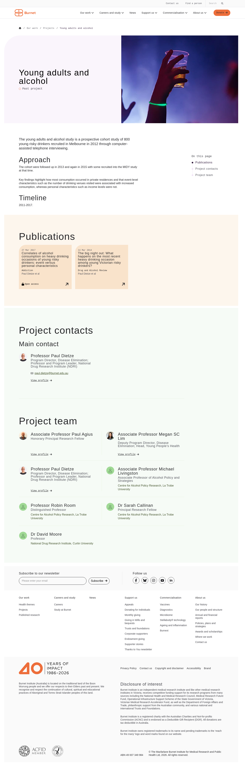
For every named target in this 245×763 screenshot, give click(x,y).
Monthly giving (132, 614)
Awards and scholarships (208, 631)
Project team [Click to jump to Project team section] (204, 175)
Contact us (172, 3)
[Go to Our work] (32, 28)
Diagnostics (166, 609)
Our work (86, 12)
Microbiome (166, 614)
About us (199, 12)
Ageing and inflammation (173, 625)
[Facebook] (136, 580)
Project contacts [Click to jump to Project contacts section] (206, 168)
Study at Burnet (62, 609)
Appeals (129, 604)
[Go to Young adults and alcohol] (76, 28)
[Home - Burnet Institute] (25, 12)
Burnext (164, 630)
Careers (58, 604)
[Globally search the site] (216, 3)
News (131, 12)
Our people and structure (208, 609)
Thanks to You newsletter (138, 649)
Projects (23, 609)
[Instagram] (153, 580)
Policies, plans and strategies (205, 625)
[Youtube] (162, 580)
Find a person (193, 3)
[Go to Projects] (48, 28)
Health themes (27, 604)
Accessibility (194, 668)
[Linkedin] (171, 580)
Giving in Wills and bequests (135, 622)
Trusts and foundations (137, 628)
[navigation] (122, 9)
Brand (207, 668)
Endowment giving (135, 638)
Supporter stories (134, 644)
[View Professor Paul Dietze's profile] (64, 380)
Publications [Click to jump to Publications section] (203, 162)
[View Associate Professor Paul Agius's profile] (64, 454)
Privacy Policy (128, 668)
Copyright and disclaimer (169, 668)
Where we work (203, 636)
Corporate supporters (136, 633)
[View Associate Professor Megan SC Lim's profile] (151, 454)
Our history (201, 604)
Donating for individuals (137, 609)
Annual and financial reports (206, 616)
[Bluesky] (145, 580)
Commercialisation (174, 12)
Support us (148, 12)
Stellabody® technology (173, 620)
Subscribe (99, 580)
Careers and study (110, 12)
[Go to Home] (20, 28)
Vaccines (165, 604)
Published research (29, 614)
